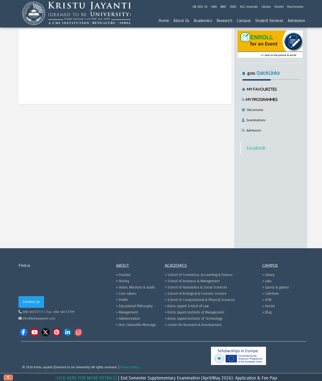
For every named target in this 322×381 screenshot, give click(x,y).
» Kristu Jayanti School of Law (187, 306)
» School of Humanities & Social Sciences (196, 287)
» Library (268, 275)
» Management (127, 312)
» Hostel (268, 306)
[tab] (269, 101)
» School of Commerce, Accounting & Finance (199, 275)
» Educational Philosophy (134, 306)
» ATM (266, 300)
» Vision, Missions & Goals (135, 287)
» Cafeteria (270, 294)
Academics (203, 20)
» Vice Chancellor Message (136, 325)
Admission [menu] (296, 20)
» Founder (123, 275)
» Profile (122, 300)
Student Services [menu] (269, 20)
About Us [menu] (181, 20)
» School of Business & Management (192, 281)
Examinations (255, 120)
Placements (254, 110)
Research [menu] (224, 20)
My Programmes (261, 99)
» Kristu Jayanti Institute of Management (194, 312)
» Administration (128, 318)
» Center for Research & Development (193, 325)
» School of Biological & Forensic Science (196, 294)
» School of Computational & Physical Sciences (200, 300)
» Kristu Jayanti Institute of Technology (193, 318)
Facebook (256, 148)
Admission (252, 130)
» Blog (267, 312)
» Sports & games (275, 287)
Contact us (31, 302)
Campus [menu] (244, 20)
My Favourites (261, 89)
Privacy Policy (130, 367)
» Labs (267, 281)
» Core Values (126, 294)
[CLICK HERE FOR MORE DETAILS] (96, 378)
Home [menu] (163, 20)
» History (122, 281)
